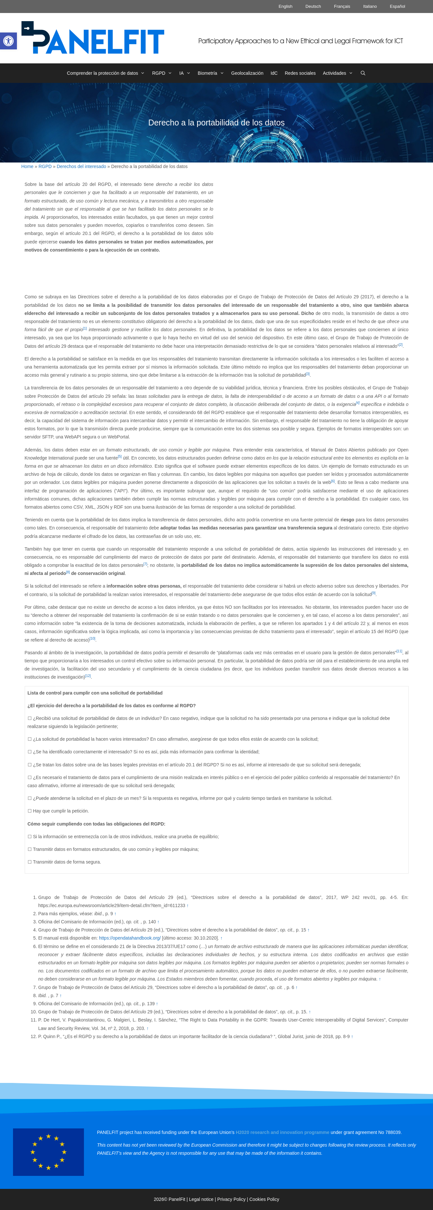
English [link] (285, 6)
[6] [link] (333, 481)
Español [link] (397, 6)
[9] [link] (373, 593)
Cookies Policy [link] (264, 1199)
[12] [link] (88, 676)
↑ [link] (187, 905)
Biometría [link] (213, 73)
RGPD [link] (164, 73)
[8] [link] (68, 572)
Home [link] (27, 166)
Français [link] (342, 6)
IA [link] (186, 73)
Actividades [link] (340, 73)
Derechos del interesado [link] (81, 166)
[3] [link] (308, 374)
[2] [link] (401, 344)
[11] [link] (399, 651)
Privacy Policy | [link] (233, 1199)
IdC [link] (274, 73)
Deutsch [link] (313, 6)
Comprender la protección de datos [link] (108, 73)
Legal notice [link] (201, 1199)
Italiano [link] (370, 6)
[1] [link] (85, 328)
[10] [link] (93, 638)
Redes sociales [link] (300, 73)
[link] (8, 41)
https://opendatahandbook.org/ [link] (130, 938)
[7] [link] (145, 564)
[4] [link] (358, 403)
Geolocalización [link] (247, 73)
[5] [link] (120, 456)
